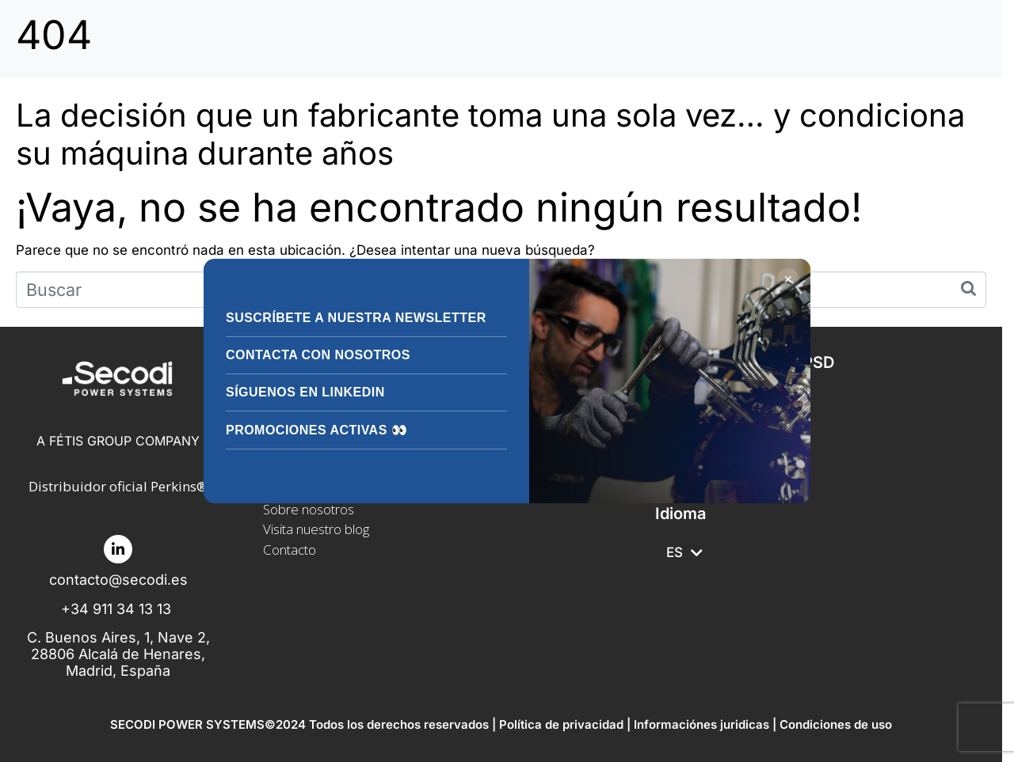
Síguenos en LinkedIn (305, 392)
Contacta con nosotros (318, 355)
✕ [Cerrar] (788, 279)
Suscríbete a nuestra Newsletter (356, 317)
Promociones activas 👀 (316, 430)
